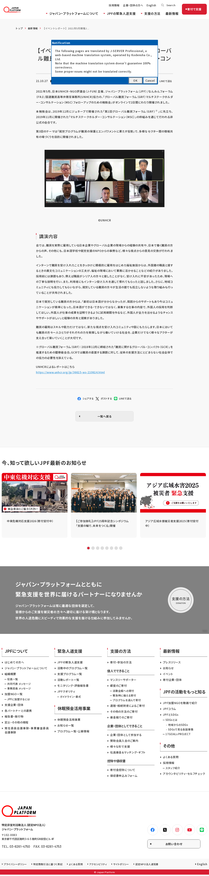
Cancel (150, 80)
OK (135, 80)
